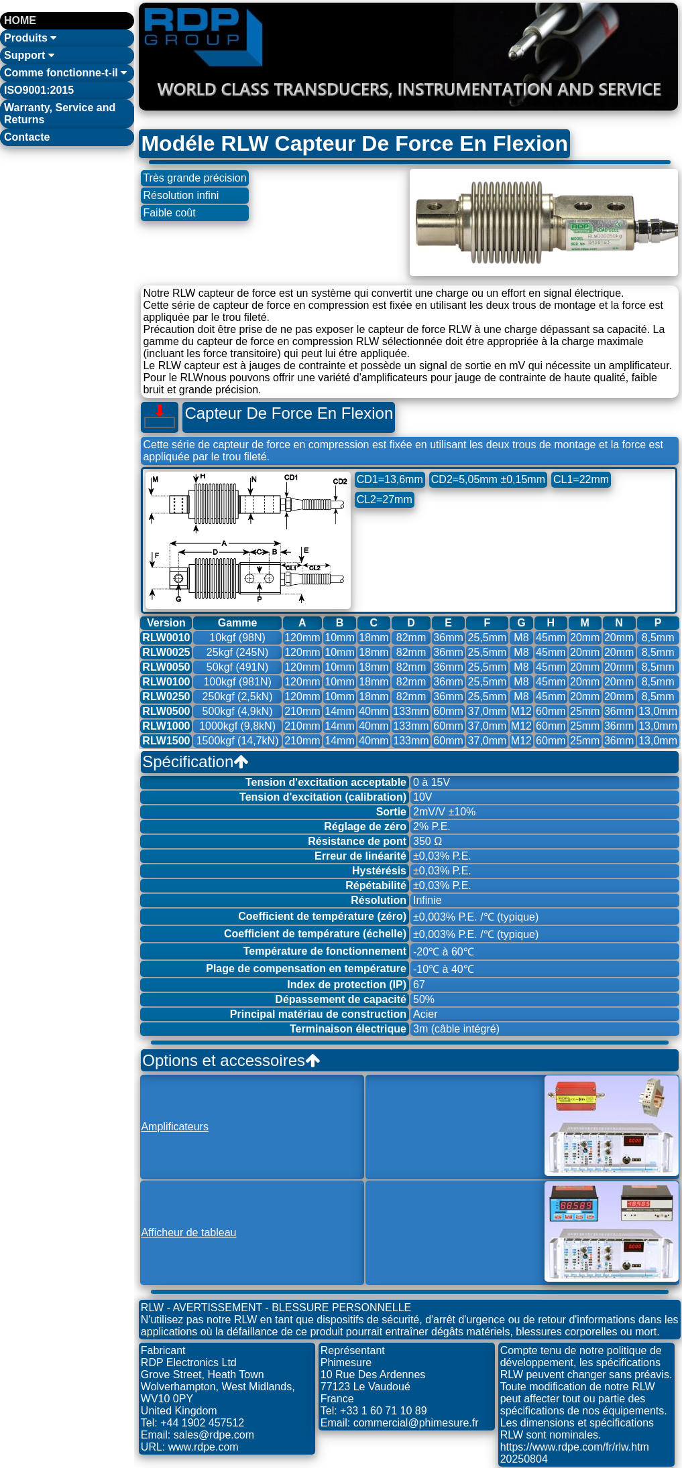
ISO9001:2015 (39, 90)
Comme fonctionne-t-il (65, 72)
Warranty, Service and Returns (59, 113)
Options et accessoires (231, 1060)
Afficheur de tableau (188, 1232)
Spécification (195, 761)
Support (29, 55)
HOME (20, 20)
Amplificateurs (174, 1126)
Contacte (27, 137)
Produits (30, 38)
